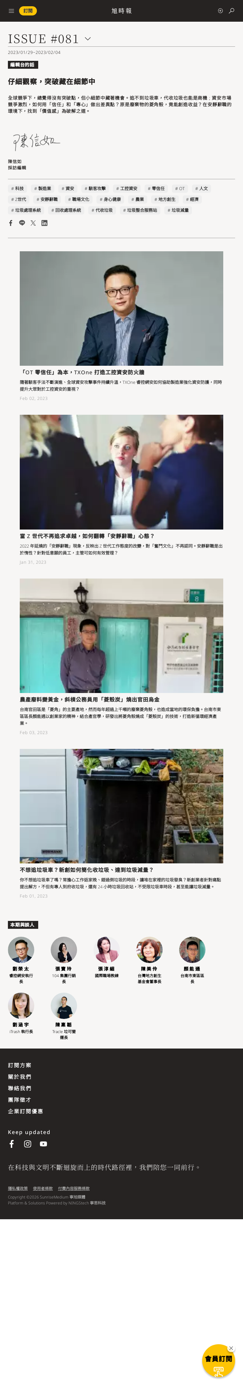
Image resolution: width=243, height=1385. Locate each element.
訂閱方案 (20, 1065)
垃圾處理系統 (28, 210)
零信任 (158, 188)
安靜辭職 (49, 199)
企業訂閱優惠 (25, 1111)
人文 (203, 188)
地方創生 (167, 199)
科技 (19, 188)
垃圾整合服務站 (142, 210)
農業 (139, 199)
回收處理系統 (68, 210)
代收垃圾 (104, 210)
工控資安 (128, 188)
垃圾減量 (180, 210)
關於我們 (20, 1076)
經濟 (194, 199)
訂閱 (28, 11)
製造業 (44, 188)
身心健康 (112, 199)
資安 (70, 188)
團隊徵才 (20, 1099)
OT (182, 188)
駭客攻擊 (97, 188)
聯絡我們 (20, 1088)
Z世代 (20, 199)
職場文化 (80, 199)
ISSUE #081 (44, 38)
